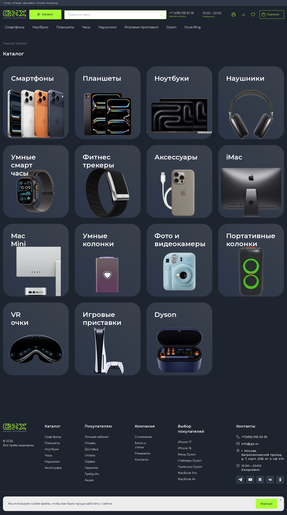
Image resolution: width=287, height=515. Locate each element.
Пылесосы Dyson (190, 467)
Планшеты (65, 27)
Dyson (171, 27)
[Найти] (161, 14)
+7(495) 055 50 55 (254, 437)
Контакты (52, 2)
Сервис (90, 461)
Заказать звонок (177, 16)
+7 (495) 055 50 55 (181, 13)
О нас (7, 2)
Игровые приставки (141, 27)
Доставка (29, 2)
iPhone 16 (184, 448)
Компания (145, 426)
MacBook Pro (187, 473)
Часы (86, 27)
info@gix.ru (249, 444)
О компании (143, 437)
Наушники (107, 27)
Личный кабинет (97, 437)
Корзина (269, 14)
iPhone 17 (185, 442)
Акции (89, 480)
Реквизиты (142, 453)
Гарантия (91, 468)
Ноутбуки (40, 27)
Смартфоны (15, 27)
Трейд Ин (92, 474)
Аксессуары (53, 468)
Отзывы (17, 2)
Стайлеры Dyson (189, 460)
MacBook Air (187, 479)
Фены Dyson (187, 454)
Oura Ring (192, 27)
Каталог (53, 426)
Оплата (40, 2)
